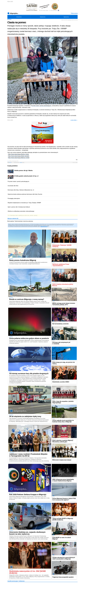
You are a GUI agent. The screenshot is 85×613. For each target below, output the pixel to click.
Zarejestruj (45, 226)
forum (10, 162)
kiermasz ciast (14, 215)
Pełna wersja (74, 13)
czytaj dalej (73, 120)
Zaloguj (42, 226)
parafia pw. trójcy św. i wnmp (25, 215)
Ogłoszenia (66, 17)
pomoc (35, 215)
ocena (22, 162)
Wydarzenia (42, 17)
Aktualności (19, 17)
